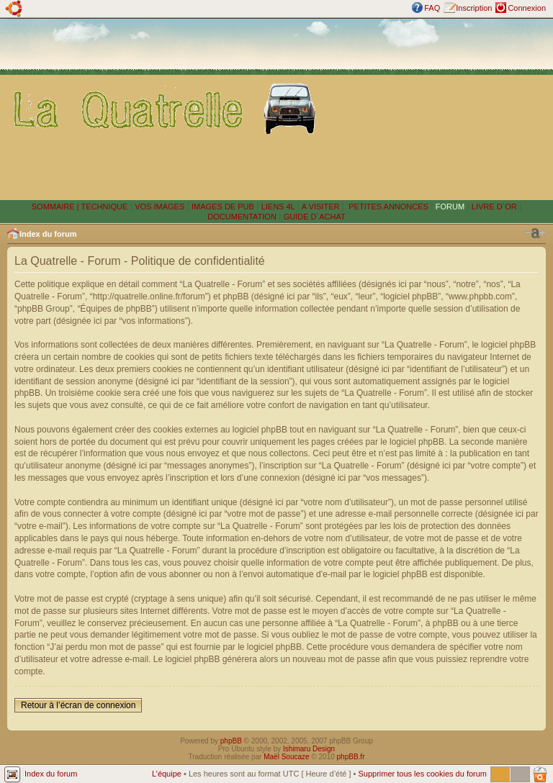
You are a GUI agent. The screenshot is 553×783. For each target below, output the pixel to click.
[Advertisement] (438, 109)
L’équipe (166, 773)
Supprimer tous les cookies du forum (422, 773)
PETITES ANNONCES (387, 206)
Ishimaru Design (309, 749)
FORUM (450, 206)
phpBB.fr (351, 757)
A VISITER (321, 206)
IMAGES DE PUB (223, 206)
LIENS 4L (279, 206)
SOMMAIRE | (56, 206)
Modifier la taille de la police (535, 233)
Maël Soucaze (286, 757)
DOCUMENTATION (241, 216)
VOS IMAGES (159, 206)
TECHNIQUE (104, 206)
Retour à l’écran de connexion (78, 705)
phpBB (231, 741)
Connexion (527, 8)
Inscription (474, 8)
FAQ (432, 8)
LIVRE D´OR (494, 206)
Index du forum (47, 234)
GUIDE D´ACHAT (315, 216)
